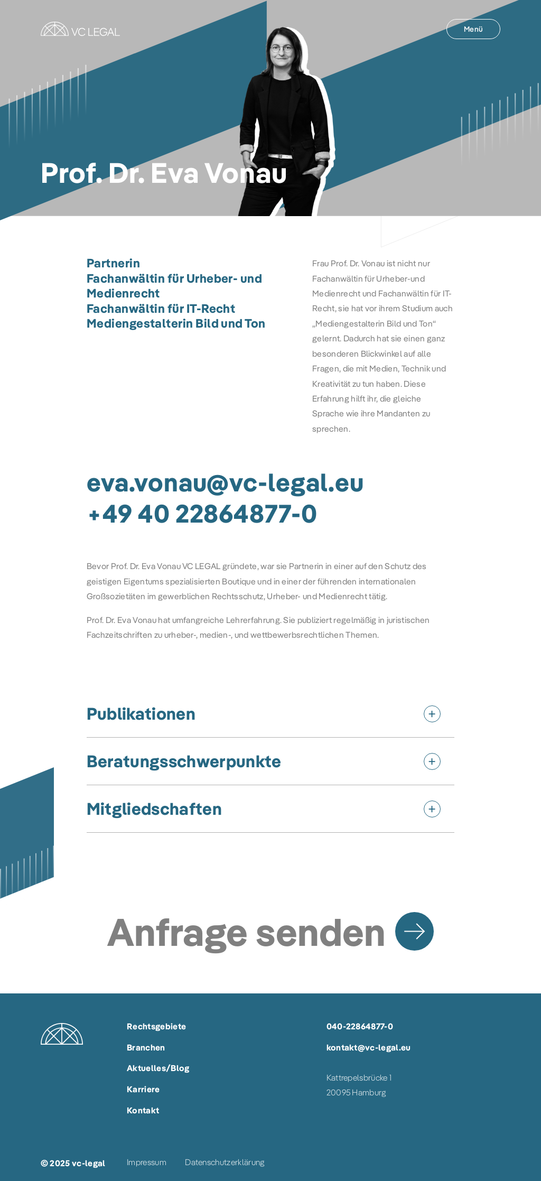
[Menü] (473, 29)
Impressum (146, 1162)
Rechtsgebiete (156, 1026)
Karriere (143, 1089)
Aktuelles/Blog (158, 1068)
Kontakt (143, 1110)
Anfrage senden (246, 931)
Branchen (146, 1047)
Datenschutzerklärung (224, 1162)
